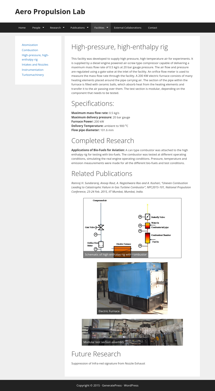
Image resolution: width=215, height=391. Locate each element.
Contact (152, 27)
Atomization (30, 45)
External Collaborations (127, 27)
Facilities (99, 27)
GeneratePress (112, 385)
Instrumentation (33, 70)
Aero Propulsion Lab (53, 11)
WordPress (131, 385)
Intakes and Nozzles (35, 64)
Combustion (30, 50)
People (36, 27)
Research (55, 27)
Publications (77, 27)
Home (22, 27)
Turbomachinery (33, 75)
